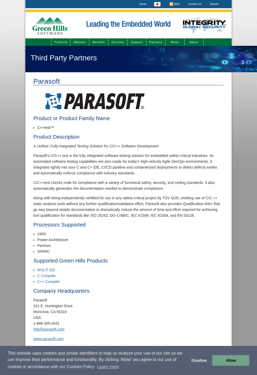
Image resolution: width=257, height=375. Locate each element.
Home (142, 4)
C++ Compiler (48, 281)
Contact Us (194, 4)
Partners (155, 42)
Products (61, 42)
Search (214, 4)
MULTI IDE (46, 270)
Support (137, 42)
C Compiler (46, 276)
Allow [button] (231, 360)
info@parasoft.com (49, 329)
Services (117, 42)
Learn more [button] (108, 366)
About (194, 42)
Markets (80, 42)
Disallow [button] (199, 360)
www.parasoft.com (48, 339)
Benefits (99, 42)
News (175, 42)
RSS (174, 4)
